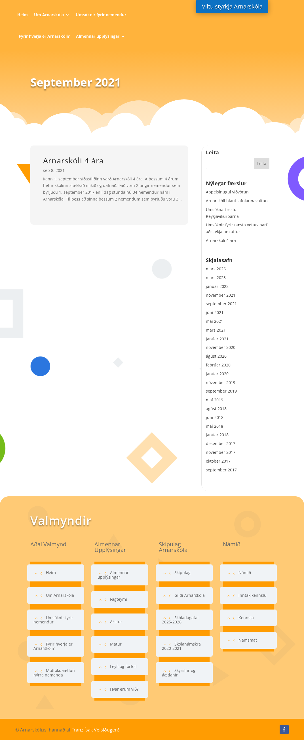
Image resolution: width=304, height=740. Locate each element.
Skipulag (182, 572)
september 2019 (221, 391)
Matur (116, 644)
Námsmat (247, 640)
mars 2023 (216, 277)
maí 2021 (214, 321)
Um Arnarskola (60, 595)
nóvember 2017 (220, 452)
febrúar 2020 (218, 365)
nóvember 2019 (220, 382)
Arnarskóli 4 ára (73, 160)
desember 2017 (220, 443)
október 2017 (218, 461)
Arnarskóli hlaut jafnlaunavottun (237, 200)
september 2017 (221, 470)
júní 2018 (214, 417)
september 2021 (221, 303)
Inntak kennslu (252, 595)
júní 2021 (214, 312)
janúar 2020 (217, 373)
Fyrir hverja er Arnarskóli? (44, 36)
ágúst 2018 (216, 408)
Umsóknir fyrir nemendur (101, 14)
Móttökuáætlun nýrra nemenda (54, 672)
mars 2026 (216, 268)
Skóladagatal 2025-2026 (180, 620)
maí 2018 (214, 426)
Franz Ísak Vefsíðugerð (95, 730)
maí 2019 (214, 399)
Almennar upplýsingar (97, 36)
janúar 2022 (217, 286)
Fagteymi (118, 599)
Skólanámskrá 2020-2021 (181, 646)
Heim (22, 14)
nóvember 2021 (220, 295)
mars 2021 (216, 330)
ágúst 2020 (216, 356)
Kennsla (246, 617)
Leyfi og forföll (123, 666)
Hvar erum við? (124, 689)
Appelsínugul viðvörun (227, 192)
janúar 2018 (217, 434)
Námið (244, 572)
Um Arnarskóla (49, 14)
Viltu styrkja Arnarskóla (232, 6)
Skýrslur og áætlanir (178, 672)
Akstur (116, 621)
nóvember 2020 (220, 347)
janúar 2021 (217, 338)
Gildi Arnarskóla (189, 595)
